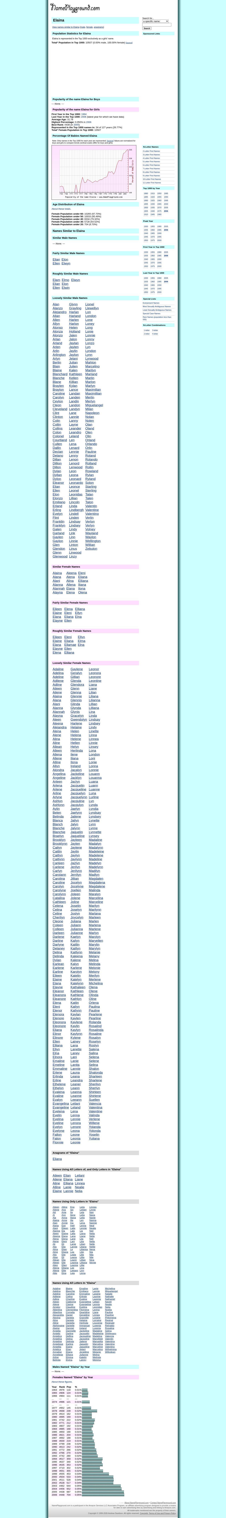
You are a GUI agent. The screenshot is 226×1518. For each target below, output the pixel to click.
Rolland (90, 463)
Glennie (76, 696)
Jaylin (73, 351)
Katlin (75, 1003)
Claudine (70, 1307)
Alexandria (58, 1315)
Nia (91, 1252)
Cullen (57, 444)
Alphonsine (58, 1325)
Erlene (57, 1072)
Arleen (57, 781)
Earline (58, 972)
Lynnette (95, 832)
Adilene (58, 681)
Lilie (82, 1252)
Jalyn (74, 824)
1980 (159, 214)
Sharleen (95, 1076)
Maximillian (93, 393)
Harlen (74, 320)
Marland (91, 374)
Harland (75, 316)
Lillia (82, 1257)
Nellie (92, 1246)
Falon (57, 1138)
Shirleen (95, 1092)
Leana (75, 1076)
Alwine (56, 1328)
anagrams (98, 27)
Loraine (96, 1317)
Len (72, 440)
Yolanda (95, 1127)
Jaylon (74, 355)
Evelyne (58, 1131)
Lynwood (91, 358)
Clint (56, 413)
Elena (70, 592)
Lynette (94, 820)
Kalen (73, 370)
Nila (91, 1254)
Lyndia (93, 809)
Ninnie (92, 1262)
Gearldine (84, 1312)
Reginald (109, 1323)
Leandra (77, 1080)
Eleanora (59, 995)
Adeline (58, 677)
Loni (92, 758)
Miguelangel (94, 405)
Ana (64, 1209)
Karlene (76, 968)
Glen (56, 545)
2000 (166, 204)
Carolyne (59, 890)
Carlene (58, 867)
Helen (73, 327)
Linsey (93, 747)
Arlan (56, 339)
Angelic (56, 1333)
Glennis (76, 700)
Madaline (95, 840)
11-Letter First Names (152, 183)
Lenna (75, 1115)
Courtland (60, 440)
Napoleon (92, 413)
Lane (72, 413)
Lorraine (97, 1320)
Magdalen (96, 878)
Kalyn (75, 964)
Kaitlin (75, 944)
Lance (73, 389)
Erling (57, 510)
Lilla (82, 1254)
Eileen (57, 609)
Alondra (58, 770)
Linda (73, 506)
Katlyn (75, 1006)
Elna (78, 617)
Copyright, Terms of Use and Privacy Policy (158, 1513)
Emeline (58, 1065)
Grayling (75, 308)
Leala (73, 1254)
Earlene (58, 968)
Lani (74, 1057)
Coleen (58, 925)
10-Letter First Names (152, 179)
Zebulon (91, 548)
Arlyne (57, 797)
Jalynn (75, 828)
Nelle (92, 1244)
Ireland (76, 766)
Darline (58, 940)
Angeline (59, 778)
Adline (57, 684)
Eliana (82, 577)
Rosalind (95, 1026)
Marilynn (95, 909)
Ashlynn (58, 805)
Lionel (89, 304)
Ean (64, 1225)
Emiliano (59, 502)
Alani (56, 581)
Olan (88, 424)
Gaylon (58, 541)
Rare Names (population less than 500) (157, 318)
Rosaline (95, 1034)
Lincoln (74, 502)
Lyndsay (95, 812)
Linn (72, 537)
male (83, 27)
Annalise (57, 1352)
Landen (74, 397)
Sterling (90, 490)
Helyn (75, 747)
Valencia (95, 1103)
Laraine (96, 1293)
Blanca (58, 820)
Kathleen (75, 374)
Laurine (96, 1296)
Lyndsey (95, 816)
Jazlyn (75, 863)
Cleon (57, 405)
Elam (56, 280)
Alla (54, 1254)
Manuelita (98, 1341)
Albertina (57, 1309)
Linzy (73, 556)
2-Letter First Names (151, 151)
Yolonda (95, 1131)
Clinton (58, 417)
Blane (57, 382)
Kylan (73, 386)
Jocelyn (76, 882)
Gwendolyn (79, 719)
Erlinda (58, 1076)
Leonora (95, 673)
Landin (74, 401)
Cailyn (57, 847)
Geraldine (84, 1315)
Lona (92, 750)
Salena (94, 1049)
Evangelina (61, 1103)
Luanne (94, 789)
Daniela (70, 1317)
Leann (75, 1088)
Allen (56, 320)
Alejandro (60, 312)
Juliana (76, 921)
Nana (92, 1215)
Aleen (57, 719)
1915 (152, 193)
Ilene (74, 754)
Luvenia (97, 1328)
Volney (90, 529)
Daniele (70, 1320)
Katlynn (76, 1010)
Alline (57, 762)
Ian (72, 1209)
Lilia (82, 1241)
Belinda (58, 816)
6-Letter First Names (151, 165)
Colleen (58, 929)
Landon (74, 405)
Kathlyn (76, 999)
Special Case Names (151, 313)
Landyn (74, 409)
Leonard (75, 479)
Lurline (94, 797)
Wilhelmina (111, 1349)
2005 (76, 124)
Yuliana (94, 1138)
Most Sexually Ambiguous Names (157, 306)
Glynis (75, 712)
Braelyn (58, 836)
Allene (57, 758)
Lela (82, 1212)
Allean (57, 747)
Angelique (58, 1344)
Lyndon (90, 351)
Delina (57, 952)
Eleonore (59, 1026)
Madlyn (94, 875)
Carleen (58, 863)
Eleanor (58, 483)
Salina (93, 1053)
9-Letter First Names (151, 176)
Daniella (70, 1323)
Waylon (90, 537)
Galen (57, 529)
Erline (57, 1080)
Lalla (72, 1233)
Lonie (89, 331)
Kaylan (76, 1014)
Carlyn (57, 871)
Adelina (58, 673)
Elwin (66, 288)
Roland (90, 455)
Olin (88, 436)
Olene (93, 991)
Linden (74, 517)
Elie (64, 1254)
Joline (75, 902)
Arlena (57, 785)
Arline (57, 793)
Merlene (95, 979)
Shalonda (96, 1072)
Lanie (75, 1061)
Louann (94, 774)
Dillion (57, 463)
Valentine (92, 510)
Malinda (94, 890)
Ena (72, 1207)
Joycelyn (77, 917)
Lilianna (94, 700)
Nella (92, 1241)
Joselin (76, 906)
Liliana (93, 696)
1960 (159, 200)
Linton (73, 545)
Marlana (95, 913)
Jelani (73, 358)
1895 (146, 204)
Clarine (69, 1304)
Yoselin (94, 1134)
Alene (57, 735)
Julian (73, 362)
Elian (56, 259)
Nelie (92, 1236)
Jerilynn (76, 871)
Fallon (57, 1134)
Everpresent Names (151, 303)
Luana (93, 781)
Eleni (82, 573)
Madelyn (95, 863)
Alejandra (60, 727)
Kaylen (76, 1018)
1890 (146, 200)
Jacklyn (76, 778)
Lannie (74, 417)
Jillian (75, 878)
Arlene (57, 789)
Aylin (56, 809)
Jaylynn (76, 859)
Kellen (73, 378)
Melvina (97, 1360)
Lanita (75, 1065)
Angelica (57, 1336)
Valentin (91, 506)
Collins (58, 428)
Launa (75, 1072)
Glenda (76, 681)
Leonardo (76, 483)
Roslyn (94, 1045)
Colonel (58, 436)
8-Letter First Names (151, 172)
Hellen (75, 743)
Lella (82, 1217)
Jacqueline (78, 789)
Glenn (57, 552)
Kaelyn (76, 937)
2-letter (147, 334)
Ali (54, 1244)
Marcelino (92, 366)
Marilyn (90, 370)
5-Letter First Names (151, 161)
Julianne (77, 933)
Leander (75, 428)
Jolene (75, 898)
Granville (84, 1317)
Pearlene (95, 1014)
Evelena (58, 1111)
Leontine (95, 681)
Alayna (58, 592)
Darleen (58, 933)
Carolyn (58, 397)
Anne (64, 1220)
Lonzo (89, 343)
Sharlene (95, 1080)
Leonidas (75, 494)
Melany (94, 956)
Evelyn (58, 514)
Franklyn (59, 525)
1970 (159, 207)
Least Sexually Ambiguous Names (157, 310)
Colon (57, 432)
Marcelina (96, 898)
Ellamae (70, 645)
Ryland (90, 479)
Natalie (108, 1293)
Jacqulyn (77, 805)
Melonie (94, 968)
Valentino (92, 514)
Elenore (58, 1018)
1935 (152, 207)
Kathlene (77, 995)
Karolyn (76, 972)
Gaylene (77, 669)
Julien (73, 366)
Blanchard (60, 374)
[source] (129, 43)
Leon (72, 471)
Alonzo (58, 335)
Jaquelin (77, 832)
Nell (91, 1238)
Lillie (82, 1265)
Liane (93, 688)
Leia (72, 1273)
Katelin (76, 975)
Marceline (96, 902)
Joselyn (76, 909)
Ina (72, 1223)
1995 (166, 200)
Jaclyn (75, 781)
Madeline (95, 859)
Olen (88, 432)
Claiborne (71, 1301)
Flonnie (58, 1142)
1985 (166, 193)
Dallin (57, 448)
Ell (63, 1257)
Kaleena (77, 956)
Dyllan (57, 475)
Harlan (74, 312)
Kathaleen (78, 987)
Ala (54, 1217)
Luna (92, 793)
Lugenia (97, 1325)
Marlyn (90, 386)
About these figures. (62, 1381)
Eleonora (59, 1022)
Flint (56, 517)
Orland (90, 440)
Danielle (70, 1325)
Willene (94, 1123)
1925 (152, 200)
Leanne (76, 1096)
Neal (91, 1225)
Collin (57, 424)
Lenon (73, 459)
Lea (72, 1252)
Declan (58, 452)
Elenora (58, 1014)
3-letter (155, 330)
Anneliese (58, 1354)
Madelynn (96, 867)
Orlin (88, 448)
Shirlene (95, 1096)
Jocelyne (77, 886)
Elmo (65, 280)
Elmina (69, 1357)
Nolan (89, 417)
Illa (71, 1220)
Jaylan (74, 343)
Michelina (96, 983)
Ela (63, 1231)
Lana (74, 1045)
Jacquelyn (78, 793)
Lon (88, 312)
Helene (76, 739)
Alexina (56, 1317)
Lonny (89, 339)
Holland (74, 331)
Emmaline (60, 1068)
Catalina (59, 898)
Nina (91, 1260)
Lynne (93, 828)
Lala (72, 1231)
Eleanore (59, 999)
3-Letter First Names (151, 155)
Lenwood (75, 467)
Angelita (57, 1346)
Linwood (75, 552)
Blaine (57, 370)
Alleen (57, 750)
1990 (166, 197)
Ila (71, 1212)
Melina (94, 960)
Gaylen (58, 537)
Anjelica (57, 1349)
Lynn (88, 355)
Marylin (94, 944)
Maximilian (93, 389)
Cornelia (70, 1312)
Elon (65, 259)
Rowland (91, 471)
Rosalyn (95, 1037)
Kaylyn (76, 1030)
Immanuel (84, 1325)
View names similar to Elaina (65, 27)
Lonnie (90, 335)
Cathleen (59, 902)
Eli (63, 1244)
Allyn (56, 323)
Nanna (92, 1220)
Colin (56, 420)
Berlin (57, 362)
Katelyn (76, 979)
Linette (94, 731)
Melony (94, 972)
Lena (72, 444)
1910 (146, 214)
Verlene (94, 1119)
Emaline (58, 1061)
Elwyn (66, 263)
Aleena (71, 573)
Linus (73, 548)
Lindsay (74, 521)
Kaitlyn (76, 948)
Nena (92, 1249)
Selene (94, 1061)
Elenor (57, 1010)
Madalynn (96, 847)
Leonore (95, 677)
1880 (146, 193)
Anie (64, 1212)
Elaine (57, 613)
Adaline (58, 669)
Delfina (69, 1336)
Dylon (57, 479)
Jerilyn (75, 867)
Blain (56, 366)
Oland (89, 428)
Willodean (110, 1352)
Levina (96, 1309)
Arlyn (56, 358)
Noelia (108, 1309)
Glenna (76, 692)
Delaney (59, 948)
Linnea (94, 739)
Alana (57, 577)
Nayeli (108, 1301)
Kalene (76, 960)
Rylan (89, 475)
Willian (90, 545)
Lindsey (74, 525)
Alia (54, 1246)
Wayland (91, 533)
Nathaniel (110, 1299)
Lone (89, 320)
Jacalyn (76, 770)
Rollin (89, 467)
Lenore (76, 1127)
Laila (72, 1228)
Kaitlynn (76, 952)
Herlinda (77, 750)
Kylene (76, 1037)
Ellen (56, 263)
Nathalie (109, 1296)
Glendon (59, 548)
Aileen (57, 688)
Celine (57, 913)
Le (71, 1249)
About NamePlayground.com (136, 1503)
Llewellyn (92, 308)
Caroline (59, 393)
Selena (94, 1057)
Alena (70, 577)
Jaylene (76, 847)
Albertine (57, 1312)
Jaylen (74, 347)
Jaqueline (78, 836)
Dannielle (71, 1331)
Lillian (73, 498)
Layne (73, 424)
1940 (152, 211)
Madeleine (96, 851)
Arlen (56, 347)
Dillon (57, 467)
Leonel (74, 490)
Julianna (77, 929)
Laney (75, 1053)
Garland (58, 533)
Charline (70, 1299)
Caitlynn (58, 859)
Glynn (73, 304)
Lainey (75, 1041)
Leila (82, 1207)
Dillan (57, 459)
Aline (56, 743)
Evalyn (58, 1100)
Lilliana (94, 708)
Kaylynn (76, 1034)
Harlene (76, 723)
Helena (76, 735)
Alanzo (58, 308)
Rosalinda (96, 1030)
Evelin (57, 1115)
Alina (70, 581)
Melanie (94, 952)
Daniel (69, 1315)
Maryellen (96, 940)
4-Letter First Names (151, 158)
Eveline (58, 1123)
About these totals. (61, 209)
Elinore (58, 1037)
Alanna (58, 584)
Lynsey (94, 836)
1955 (159, 197)
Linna (93, 735)
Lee (72, 1268)
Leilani (75, 1103)
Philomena (110, 1317)
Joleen (75, 894)
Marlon (90, 382)
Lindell (74, 514)
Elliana (83, 581)
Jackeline (77, 774)
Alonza (58, 331)
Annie (65, 1223)
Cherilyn (59, 917)
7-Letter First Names (151, 169)
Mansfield (98, 1338)
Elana (70, 588)
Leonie (76, 1142)
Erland (57, 506)
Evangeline (61, 1107)
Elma (81, 641)
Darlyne (58, 944)
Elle (64, 1262)
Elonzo (58, 498)
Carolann (59, 875)
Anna (64, 1217)
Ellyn (78, 613)
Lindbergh (76, 510)
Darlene (58, 937)
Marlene (95, 929)
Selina (93, 1065)
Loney (89, 323)
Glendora (77, 684)
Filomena (84, 1309)
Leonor (94, 669)
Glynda (76, 708)
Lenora (76, 1123)
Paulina (94, 1006)
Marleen (95, 917)
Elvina (69, 1360)
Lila (81, 1238)
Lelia (82, 1215)
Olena (82, 592)
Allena (71, 584)
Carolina (59, 878)
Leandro (75, 432)
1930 (152, 204)
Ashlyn (58, 801)
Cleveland (60, 409)
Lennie (74, 452)
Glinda (75, 704)
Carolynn (59, 894)
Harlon (74, 323)
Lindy (73, 529)
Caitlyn (58, 855)
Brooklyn (59, 840)
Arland (57, 343)
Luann (93, 785)
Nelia (78, 1191)
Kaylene (76, 1022)
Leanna (76, 1092)
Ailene (57, 692)
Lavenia (97, 1299)
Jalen (73, 335)
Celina (57, 909)
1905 (146, 211)
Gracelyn (77, 715)
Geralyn (76, 673)
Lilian (93, 692)
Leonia (76, 1138)
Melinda (94, 964)
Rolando (91, 459)
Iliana (82, 584)
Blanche (58, 378)
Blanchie (59, 832)
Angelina (59, 774)
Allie (55, 1273)
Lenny (73, 455)
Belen (57, 812)
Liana (93, 684)
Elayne (58, 620)
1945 (152, 214)
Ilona (81, 588)
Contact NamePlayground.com (163, 1503)
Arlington (59, 355)
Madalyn (95, 843)
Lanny (73, 420)
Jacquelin (78, 785)
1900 (146, 207)
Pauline (90, 452)
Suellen (94, 1100)
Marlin (89, 378)
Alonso (58, 327)
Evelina (58, 1119)
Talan (89, 494)
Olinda (93, 995)
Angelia (56, 1331)
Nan (91, 1212)
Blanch (58, 824)
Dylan (57, 471)
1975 (159, 211)
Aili (54, 1212)
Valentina (95, 1107)
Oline (93, 999)
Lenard (74, 448)
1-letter (147, 330)
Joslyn (75, 913)
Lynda (93, 805)
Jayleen (76, 840)
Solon (89, 483)
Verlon (90, 521)
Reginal (109, 1320)
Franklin (58, 521)
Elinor (57, 1034)
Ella (64, 1260)
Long (89, 327)
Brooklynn (60, 843)
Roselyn (95, 1041)
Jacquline (78, 801)
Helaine (76, 727)
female (89, 27)
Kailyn (75, 940)
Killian (73, 382)
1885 (146, 197)
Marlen (94, 921)
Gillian (75, 677)
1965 (159, 204)
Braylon (58, 389)
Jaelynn (76, 812)
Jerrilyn (76, 875)
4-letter (155, 334)
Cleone (58, 921)
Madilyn (94, 871)
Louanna (95, 778)
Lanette (76, 1049)
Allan (56, 316)
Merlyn (90, 401)
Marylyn (94, 948)
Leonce (74, 486)
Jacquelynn (79, 797)
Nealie (79, 1187)
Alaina (57, 573)
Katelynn (77, 983)
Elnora (57, 1057)
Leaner (76, 1084)
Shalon (94, 1068)
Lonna (93, 766)
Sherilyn (95, 1084)
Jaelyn (75, 809)
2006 (83, 116)
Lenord (74, 463)
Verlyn (89, 525)
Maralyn (94, 894)
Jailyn (75, 820)
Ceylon (58, 401)
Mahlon (90, 362)
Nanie (92, 1217)
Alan (56, 304)
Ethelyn (58, 1088)
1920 (152, 197)
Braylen (58, 386)
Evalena (58, 1092)
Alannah (59, 588)
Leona (73, 475)
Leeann (76, 1100)
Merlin (89, 397)
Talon (89, 502)
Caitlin (57, 851)
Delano (58, 455)
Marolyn (94, 937)
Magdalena (97, 882)
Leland (74, 436)
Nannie (93, 1223)
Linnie (73, 541)
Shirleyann (110, 1333)
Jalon (73, 339)
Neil (91, 1231)
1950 (159, 193)
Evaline (58, 1096)
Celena (58, 906)
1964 (84, 114)
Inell (72, 1225)
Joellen (76, 890)
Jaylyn (75, 855)
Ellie (64, 1270)
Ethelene (59, 1084)
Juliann (76, 925)
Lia (81, 1231)
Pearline (95, 1018)
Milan (89, 409)
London (90, 316)
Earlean (58, 964)
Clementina (72, 1309)
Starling (90, 486)
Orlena (94, 1003)
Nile (91, 1257)
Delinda (58, 956)
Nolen (89, 420)
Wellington (93, 541)
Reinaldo (109, 1325)
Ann (64, 1215)
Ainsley (56, 1307)
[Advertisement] (148, 7)
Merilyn (94, 975)
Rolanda (95, 1022)
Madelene (96, 855)
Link (72, 533)
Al (54, 1215)
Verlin (89, 517)
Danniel (70, 1328)
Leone (75, 1134)
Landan (74, 393)
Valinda (94, 1115)
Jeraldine (84, 1352)
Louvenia (97, 1323)
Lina (92, 712)
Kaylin (75, 1026)
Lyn (87, 347)
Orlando (91, 444)
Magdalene (97, 886)
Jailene (76, 816)
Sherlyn (94, 1088)
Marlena (95, 925)
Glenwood (60, 556)
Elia (64, 1246)
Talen (89, 498)
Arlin (56, 351)
